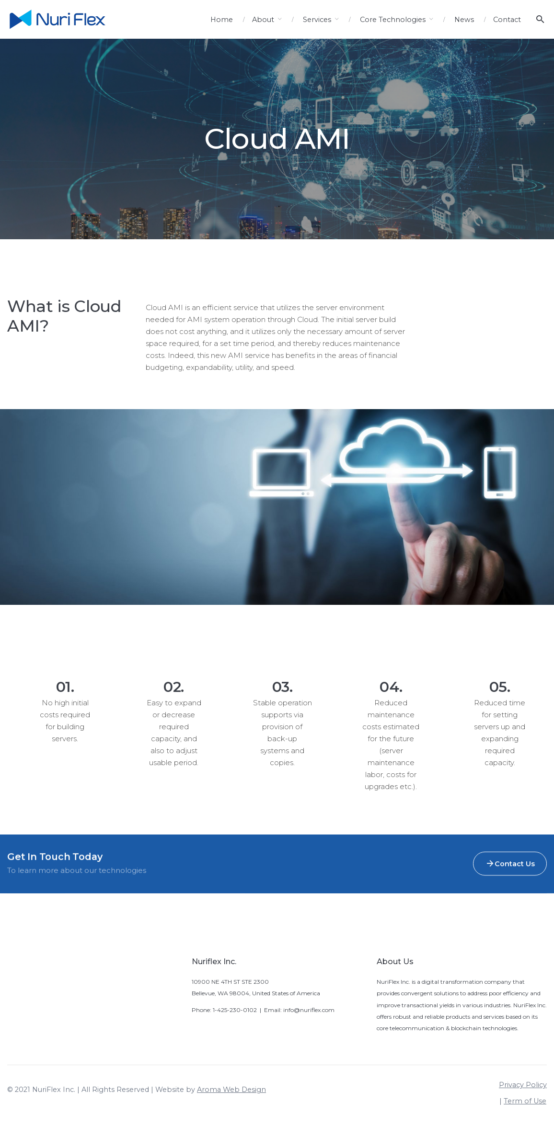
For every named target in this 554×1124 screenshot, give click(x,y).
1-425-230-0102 (235, 1009)
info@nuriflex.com (309, 1009)
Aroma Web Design (231, 1089)
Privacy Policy (523, 1084)
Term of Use (525, 1101)
